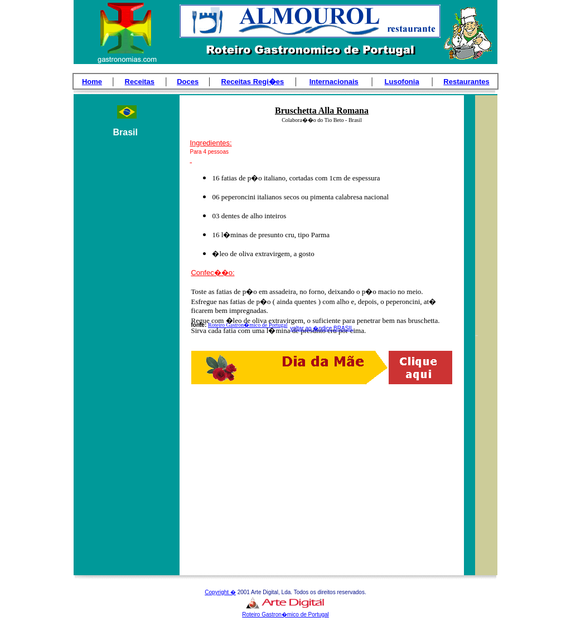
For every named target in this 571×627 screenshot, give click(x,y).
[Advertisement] (126, 351)
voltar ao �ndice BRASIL (321, 328)
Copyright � (220, 592)
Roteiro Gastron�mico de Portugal (247, 325)
